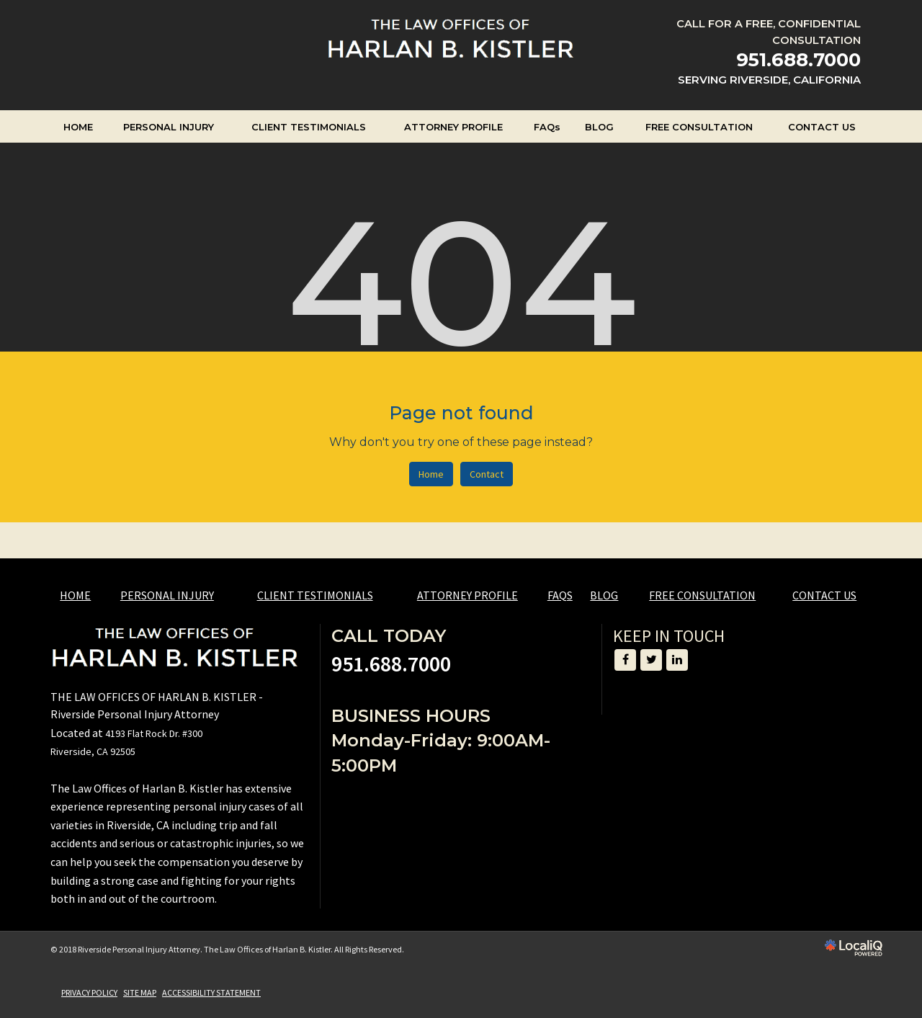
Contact (486, 474)
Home (431, 474)
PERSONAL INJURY (168, 127)
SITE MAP (139, 992)
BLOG (599, 127)
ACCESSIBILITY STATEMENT (211, 992)
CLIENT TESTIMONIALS (308, 127)
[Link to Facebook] (625, 660)
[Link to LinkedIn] (677, 660)
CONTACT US (822, 127)
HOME (78, 127)
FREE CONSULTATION (699, 127)
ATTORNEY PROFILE (453, 127)
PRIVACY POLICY (89, 992)
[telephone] (798, 61)
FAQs (547, 127)
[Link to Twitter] (651, 660)
